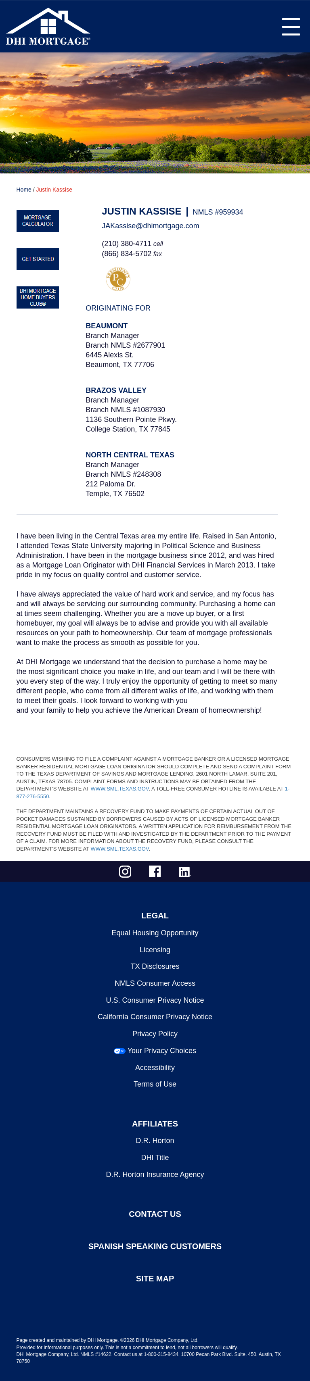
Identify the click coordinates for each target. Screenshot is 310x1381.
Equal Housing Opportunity (154, 933)
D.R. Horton (155, 1141)
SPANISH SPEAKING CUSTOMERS (155, 1246)
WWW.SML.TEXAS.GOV (119, 789)
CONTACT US (155, 1214)
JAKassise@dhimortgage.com (150, 226)
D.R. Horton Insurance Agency (155, 1174)
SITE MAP (155, 1278)
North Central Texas (130, 455)
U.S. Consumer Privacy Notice (155, 1000)
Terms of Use (155, 1084)
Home (24, 189)
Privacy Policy (155, 1034)
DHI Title (155, 1158)
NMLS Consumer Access (155, 983)
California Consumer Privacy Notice (155, 1017)
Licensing (155, 950)
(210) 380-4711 (126, 244)
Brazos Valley (116, 390)
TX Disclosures (154, 966)
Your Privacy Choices (162, 1051)
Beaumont (107, 326)
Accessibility (155, 1068)
